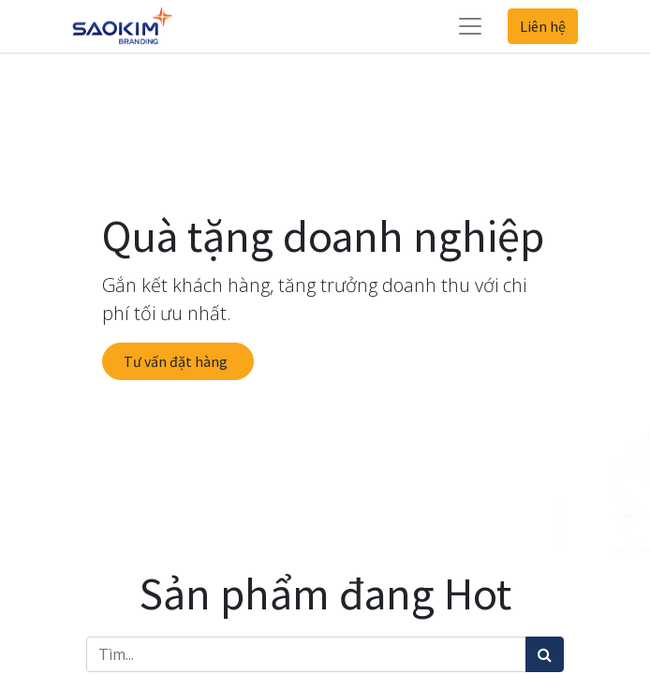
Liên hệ (543, 26)
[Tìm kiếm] (544, 654)
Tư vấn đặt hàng (178, 361)
